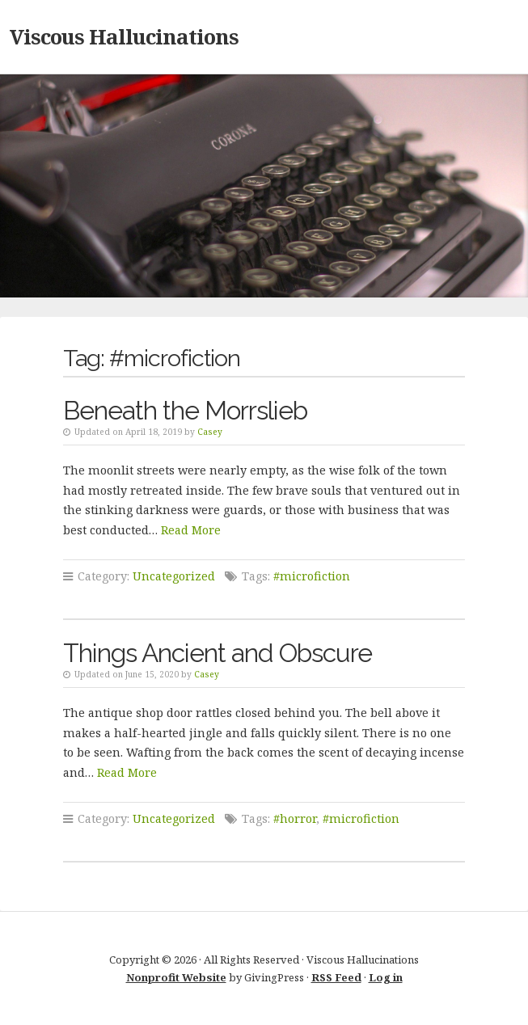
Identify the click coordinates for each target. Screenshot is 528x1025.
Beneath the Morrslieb (185, 410)
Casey (209, 431)
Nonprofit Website (176, 977)
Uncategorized (174, 576)
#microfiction (311, 576)
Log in (386, 977)
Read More (191, 530)
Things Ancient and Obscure (217, 653)
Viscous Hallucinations (124, 36)
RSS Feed (336, 977)
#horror (294, 818)
